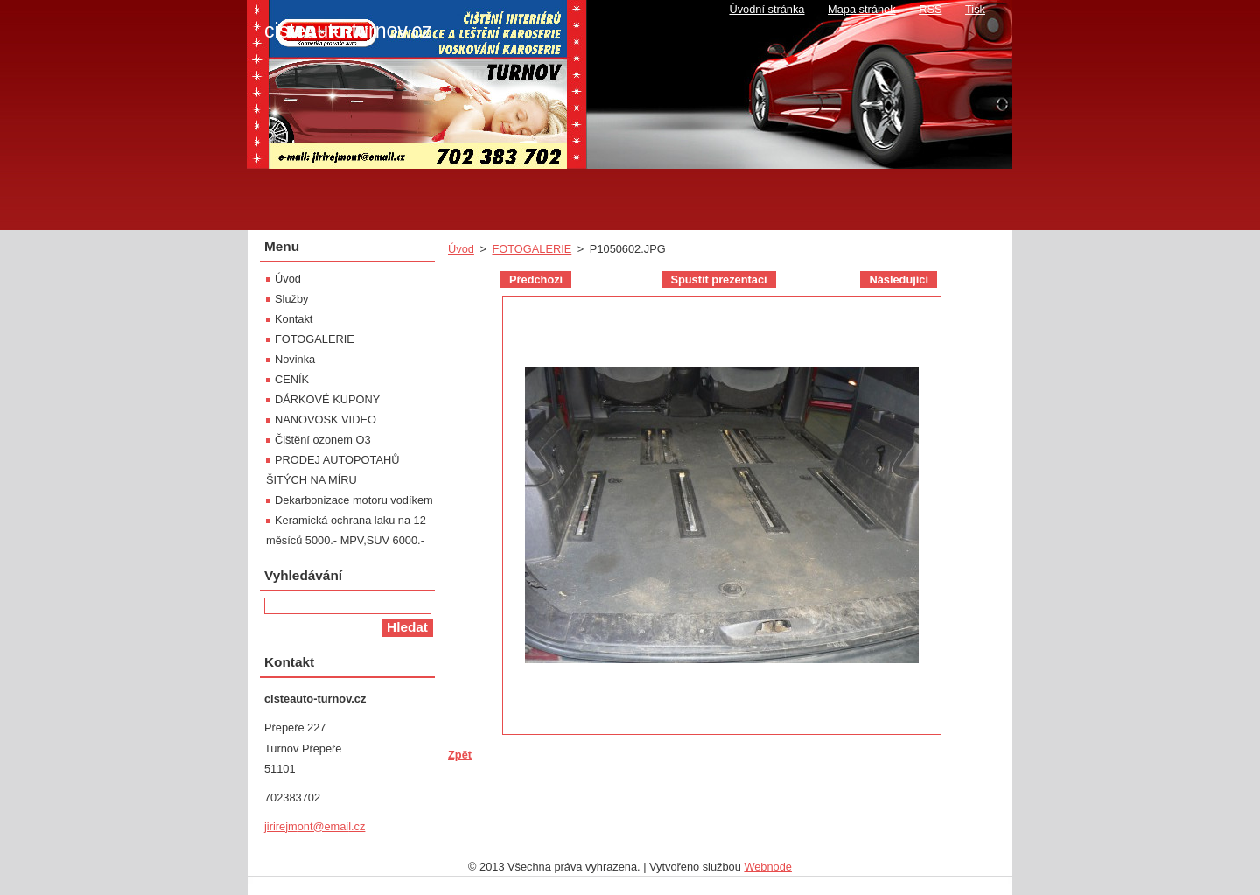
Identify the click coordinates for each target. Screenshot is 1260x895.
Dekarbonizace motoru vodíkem (354, 500)
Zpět (460, 754)
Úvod (461, 248)
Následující (898, 279)
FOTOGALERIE (531, 248)
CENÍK (292, 379)
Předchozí (536, 279)
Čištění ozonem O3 (323, 439)
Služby (291, 298)
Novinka (295, 359)
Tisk (975, 9)
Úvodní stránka (766, 9)
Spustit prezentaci (718, 279)
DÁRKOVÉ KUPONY (327, 399)
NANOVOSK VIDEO (325, 419)
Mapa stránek (862, 9)
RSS (930, 9)
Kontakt (293, 318)
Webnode (768, 866)
